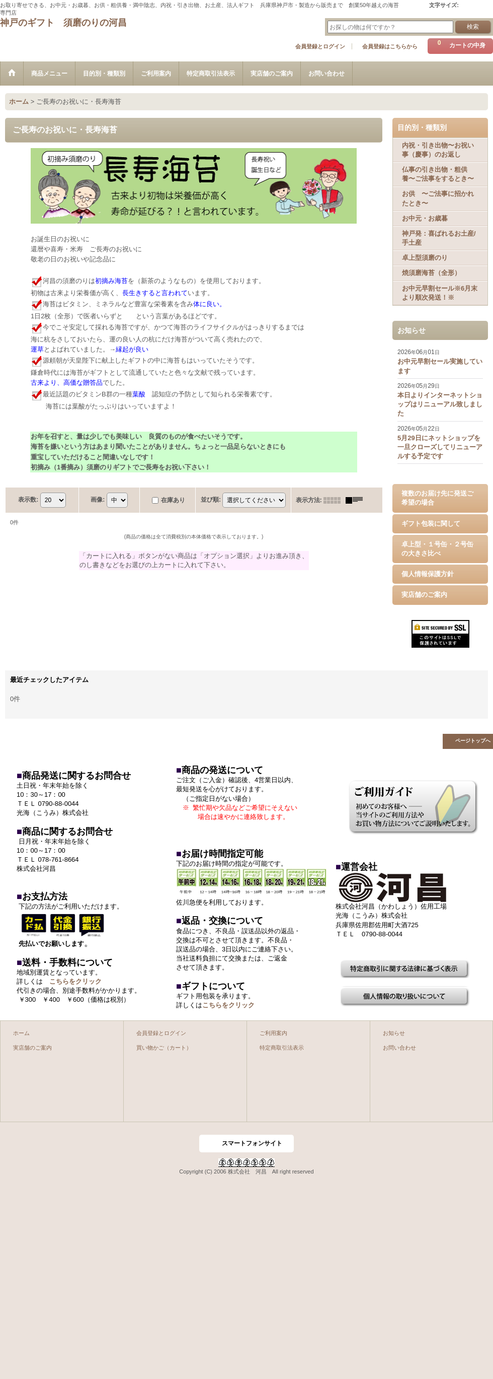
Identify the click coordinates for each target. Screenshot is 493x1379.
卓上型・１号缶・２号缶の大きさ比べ (437, 548)
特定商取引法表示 (282, 1048)
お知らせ (394, 1033)
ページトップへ (472, 740)
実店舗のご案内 (424, 594)
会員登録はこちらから (390, 46)
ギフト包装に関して (430, 523)
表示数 (28, 499)
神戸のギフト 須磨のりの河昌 (63, 23)
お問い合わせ (399, 1048)
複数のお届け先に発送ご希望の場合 (437, 498)
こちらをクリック (75, 981)
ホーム (21, 1033)
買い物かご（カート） (164, 1048)
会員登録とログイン (320, 46)
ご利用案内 (273, 1033)
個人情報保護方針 (427, 574)
